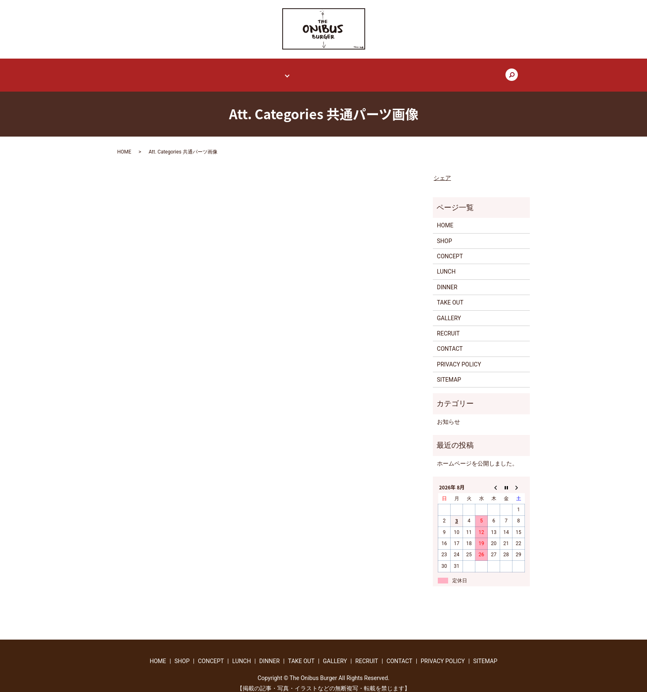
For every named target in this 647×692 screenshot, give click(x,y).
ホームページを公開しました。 (477, 455)
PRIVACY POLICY (459, 356)
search (470, 71)
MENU (278, 71)
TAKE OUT (322, 71)
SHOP (209, 71)
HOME (179, 71)
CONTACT (437, 71)
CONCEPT (243, 71)
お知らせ (448, 414)
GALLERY (361, 71)
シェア (442, 170)
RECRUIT (398, 71)
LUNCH (446, 264)
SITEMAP (449, 372)
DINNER (447, 279)
